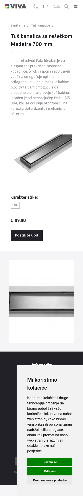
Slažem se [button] (50, 462)
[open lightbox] (41, 301)
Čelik (15, 205)
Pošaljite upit (26, 235)
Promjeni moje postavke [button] (50, 480)
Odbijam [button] (50, 471)
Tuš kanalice (40, 25)
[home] (15, 6)
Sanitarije (18, 25)
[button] (74, 6)
